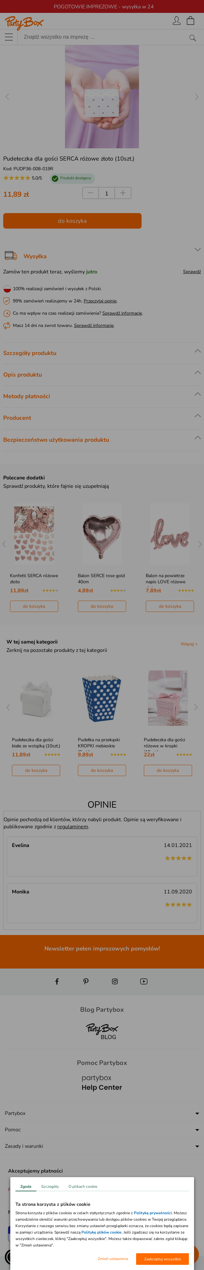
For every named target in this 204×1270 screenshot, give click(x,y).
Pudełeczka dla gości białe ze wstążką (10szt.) (36, 743)
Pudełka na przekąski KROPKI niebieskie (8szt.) (99, 746)
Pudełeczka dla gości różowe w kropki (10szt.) (164, 746)
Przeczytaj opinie (100, 301)
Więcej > (189, 644)
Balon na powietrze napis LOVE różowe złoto (165, 582)
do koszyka (72, 221)
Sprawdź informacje (122, 313)
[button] (12, 1257)
